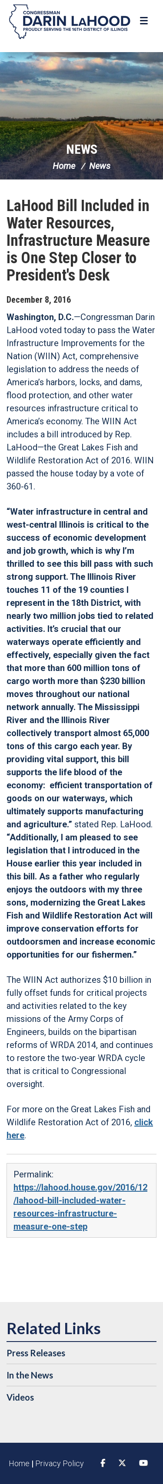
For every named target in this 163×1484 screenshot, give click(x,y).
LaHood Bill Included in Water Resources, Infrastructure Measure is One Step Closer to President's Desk (78, 240)
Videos (20, 1397)
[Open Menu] (145, 21)
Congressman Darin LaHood (69, 21)
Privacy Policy (59, 1463)
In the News (30, 1375)
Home (64, 166)
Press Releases (36, 1353)
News (81, 149)
